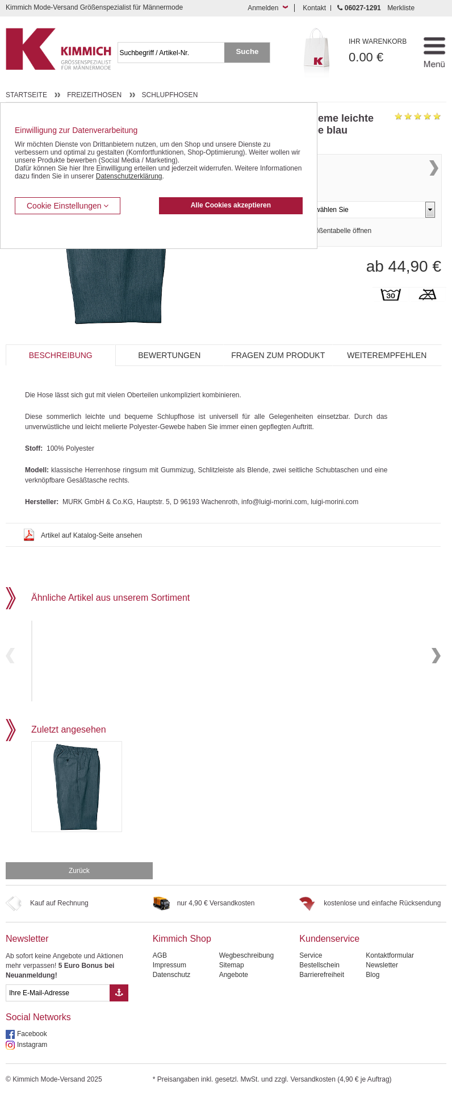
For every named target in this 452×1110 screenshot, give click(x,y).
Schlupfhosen (170, 95)
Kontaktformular (390, 967)
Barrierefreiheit (321, 987)
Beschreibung (61, 355)
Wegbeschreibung (246, 967)
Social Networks (38, 1029)
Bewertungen (169, 355)
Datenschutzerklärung (129, 176)
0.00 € (379, 51)
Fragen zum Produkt (278, 355)
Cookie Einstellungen (67, 205)
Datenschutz (172, 987)
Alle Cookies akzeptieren (231, 205)
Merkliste (401, 8)
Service (310, 967)
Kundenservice (329, 950)
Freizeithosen (94, 95)
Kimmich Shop (182, 950)
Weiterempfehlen (386, 355)
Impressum (169, 977)
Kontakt (314, 8)
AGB (160, 967)
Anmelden (263, 8)
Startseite (26, 95)
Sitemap (231, 977)
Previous (10, 661)
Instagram (32, 1057)
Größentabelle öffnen (340, 250)
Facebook (32, 1046)
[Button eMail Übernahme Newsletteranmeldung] (119, 1004)
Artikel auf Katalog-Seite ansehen (91, 535)
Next (433, 180)
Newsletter (27, 950)
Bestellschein (319, 977)
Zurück (79, 883)
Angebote (233, 987)
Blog (372, 987)
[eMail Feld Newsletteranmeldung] (58, 1004)
